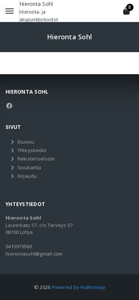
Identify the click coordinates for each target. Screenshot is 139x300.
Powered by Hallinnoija (78, 287)
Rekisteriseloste (36, 158)
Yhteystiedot (32, 150)
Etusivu (26, 141)
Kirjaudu (27, 176)
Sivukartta (29, 167)
